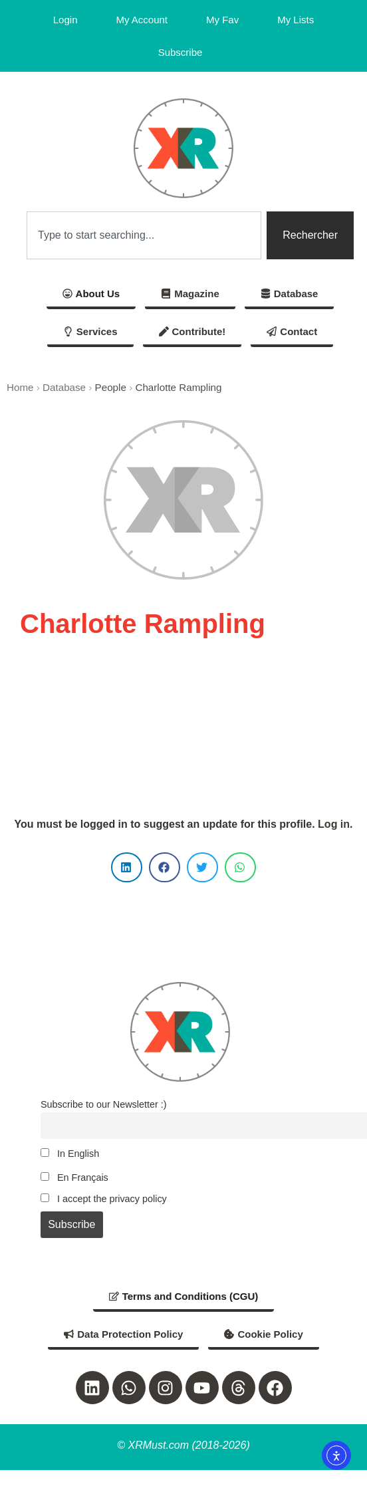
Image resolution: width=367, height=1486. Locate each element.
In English (70, 1153)
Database (64, 387)
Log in (334, 824)
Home (20, 387)
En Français (74, 1177)
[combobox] (144, 235)
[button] (126, 867)
